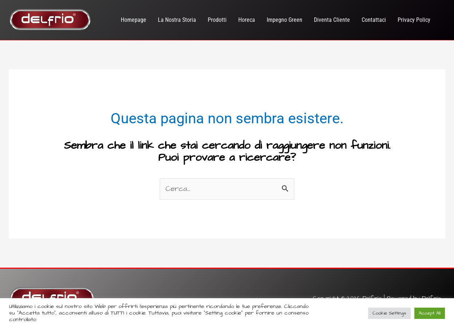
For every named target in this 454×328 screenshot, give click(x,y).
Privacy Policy (414, 19)
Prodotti (217, 19)
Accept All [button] (430, 313)
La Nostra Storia (177, 19)
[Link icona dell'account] (444, 20)
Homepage (133, 19)
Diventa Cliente (332, 19)
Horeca (246, 19)
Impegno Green (284, 19)
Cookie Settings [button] (389, 313)
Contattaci (374, 19)
